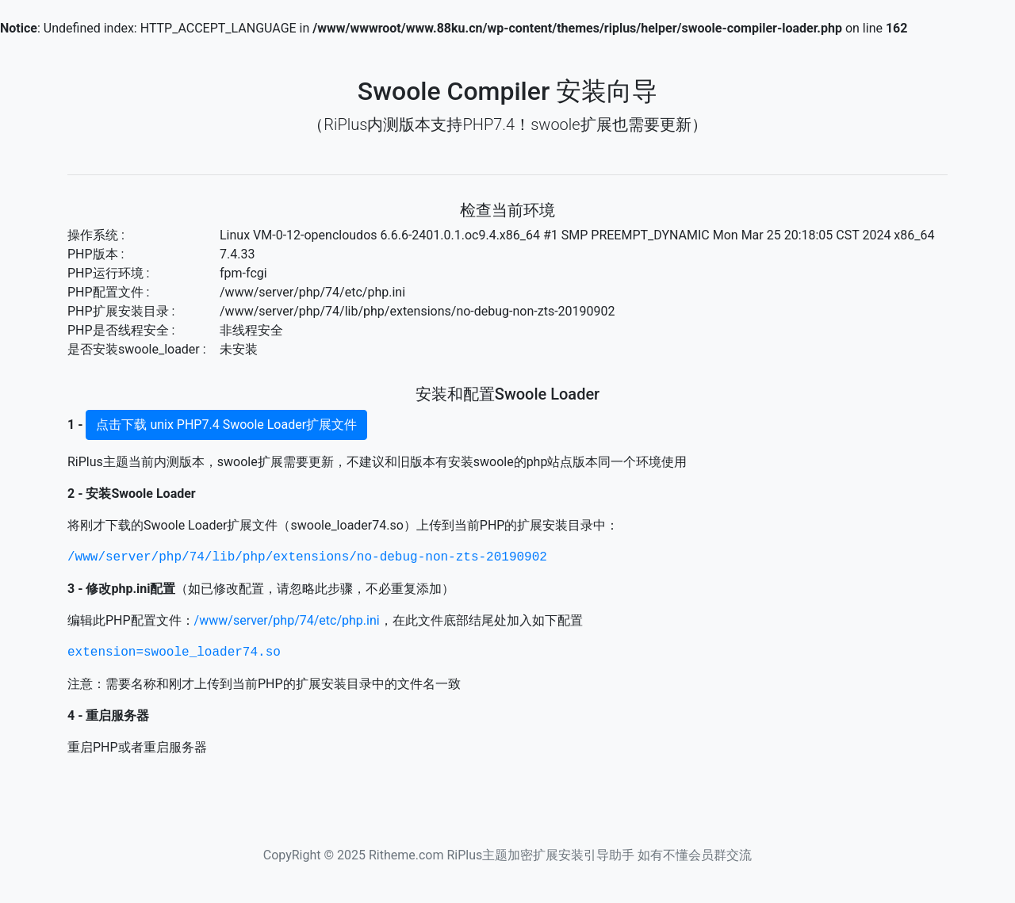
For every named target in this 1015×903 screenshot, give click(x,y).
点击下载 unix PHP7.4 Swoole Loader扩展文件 (226, 424)
